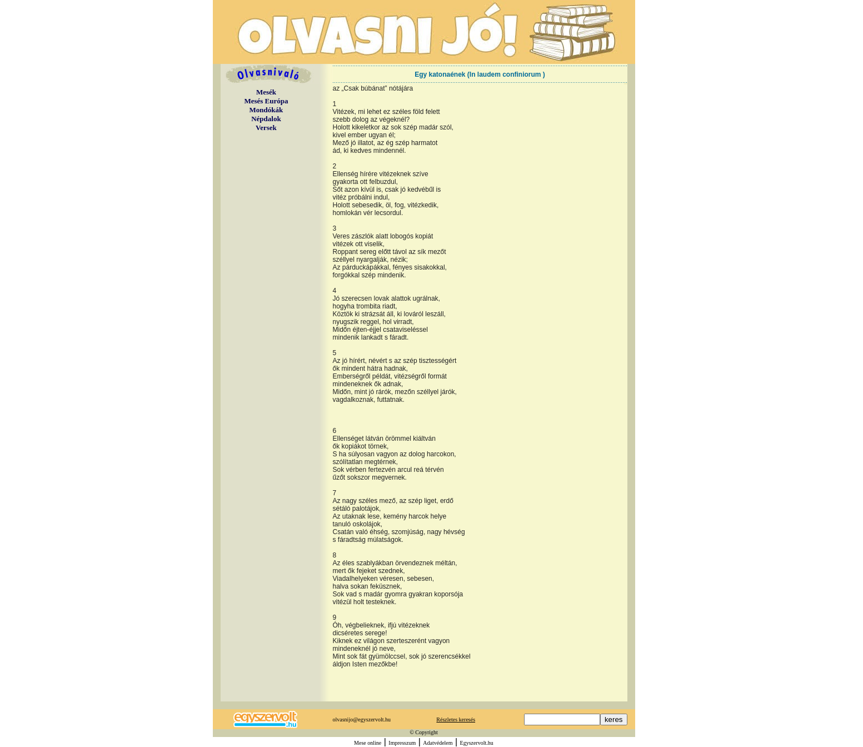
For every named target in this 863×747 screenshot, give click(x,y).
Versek (266, 127)
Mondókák (266, 110)
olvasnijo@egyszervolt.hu (362, 719)
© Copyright (424, 732)
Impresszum (402, 743)
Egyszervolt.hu (476, 743)
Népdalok (266, 118)
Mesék (266, 92)
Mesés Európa (266, 101)
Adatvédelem (437, 743)
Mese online (367, 743)
